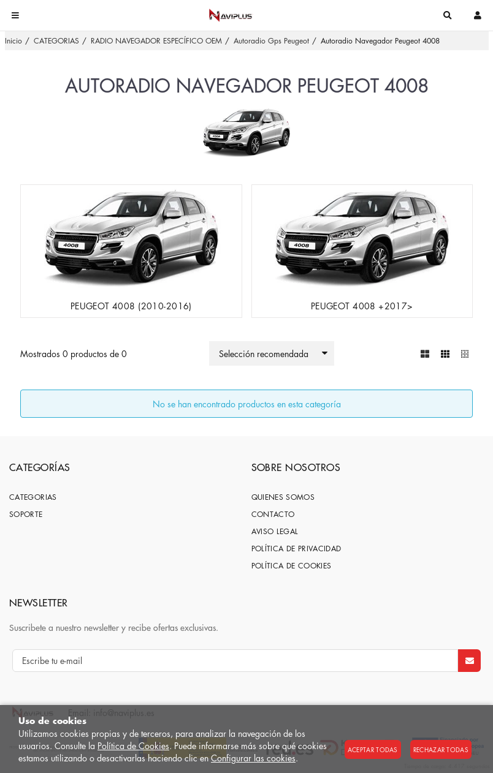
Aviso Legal (275, 531)
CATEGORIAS (33, 497)
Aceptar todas (373, 749)
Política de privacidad (296, 548)
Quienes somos (283, 497)
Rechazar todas (440, 749)
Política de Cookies (133, 745)
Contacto (273, 514)
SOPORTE (26, 514)
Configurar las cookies (253, 758)
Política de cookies (291, 565)
